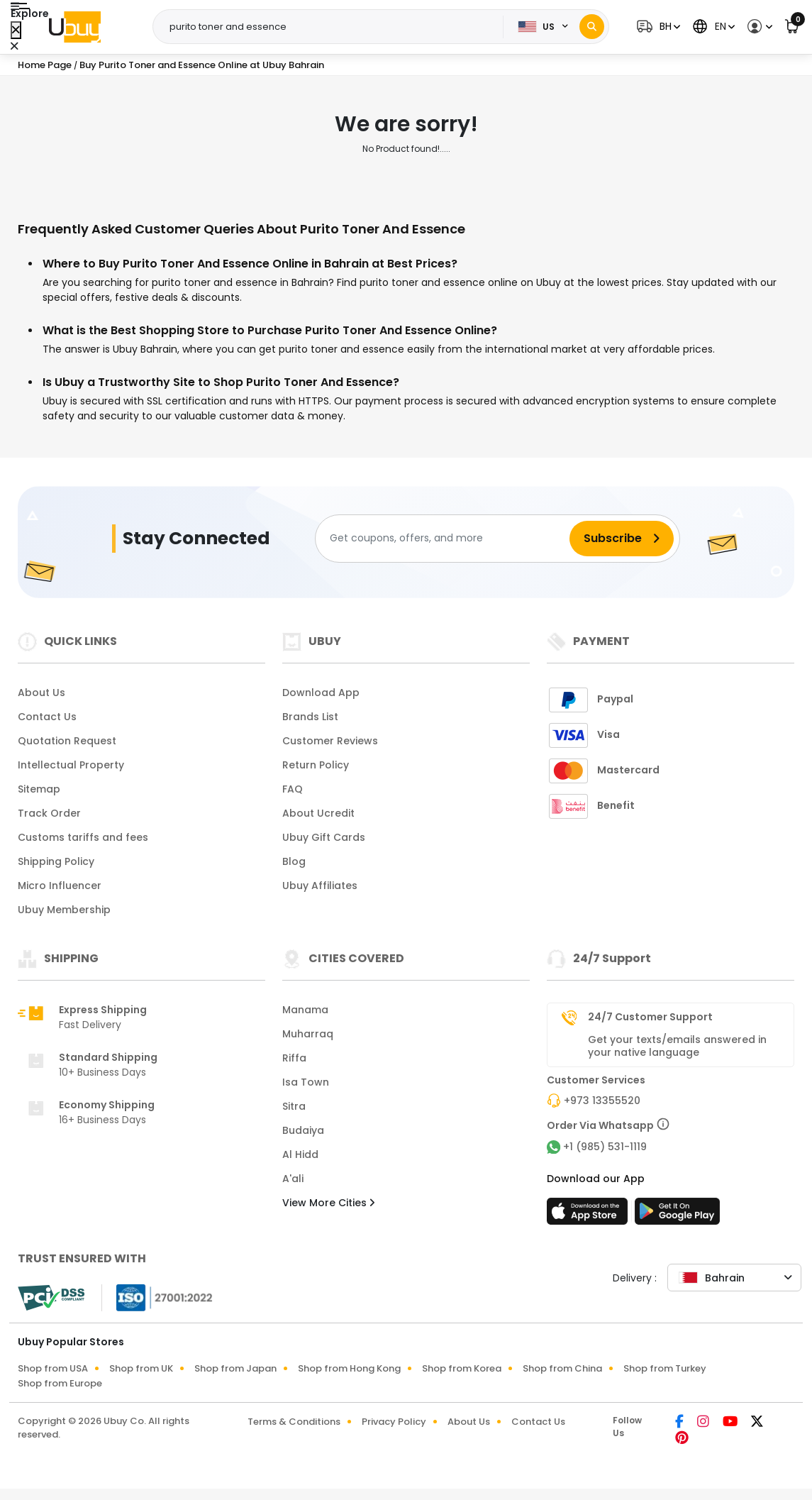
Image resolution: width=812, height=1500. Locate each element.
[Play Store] (677, 1215)
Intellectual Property (71, 765)
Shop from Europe (60, 1383)
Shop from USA (53, 1368)
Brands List (310, 717)
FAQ (292, 789)
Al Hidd (300, 1154)
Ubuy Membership (64, 910)
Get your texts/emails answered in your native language (677, 1046)
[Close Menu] (16, 30)
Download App (321, 692)
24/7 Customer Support (650, 1016)
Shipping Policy (56, 861)
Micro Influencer (59, 885)
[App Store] (589, 1215)
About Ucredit (318, 813)
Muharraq (307, 1034)
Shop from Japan (235, 1368)
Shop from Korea (461, 1368)
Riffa (294, 1058)
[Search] (591, 26)
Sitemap (39, 789)
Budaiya (303, 1130)
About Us (41, 692)
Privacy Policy (394, 1421)
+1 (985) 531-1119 (605, 1147)
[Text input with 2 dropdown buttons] (332, 27)
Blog (294, 861)
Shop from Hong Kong (349, 1368)
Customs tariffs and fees (83, 837)
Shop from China (562, 1368)
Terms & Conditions (294, 1421)
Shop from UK (141, 1368)
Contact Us (47, 717)
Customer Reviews (330, 741)
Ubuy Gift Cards (323, 837)
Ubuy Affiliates (319, 885)
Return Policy (315, 765)
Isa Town (305, 1082)
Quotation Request (67, 741)
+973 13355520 (602, 1100)
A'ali (293, 1178)
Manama (305, 1010)
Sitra (294, 1106)
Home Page (45, 65)
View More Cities (328, 1203)
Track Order (49, 813)
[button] (657, 26)
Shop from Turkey (664, 1368)
